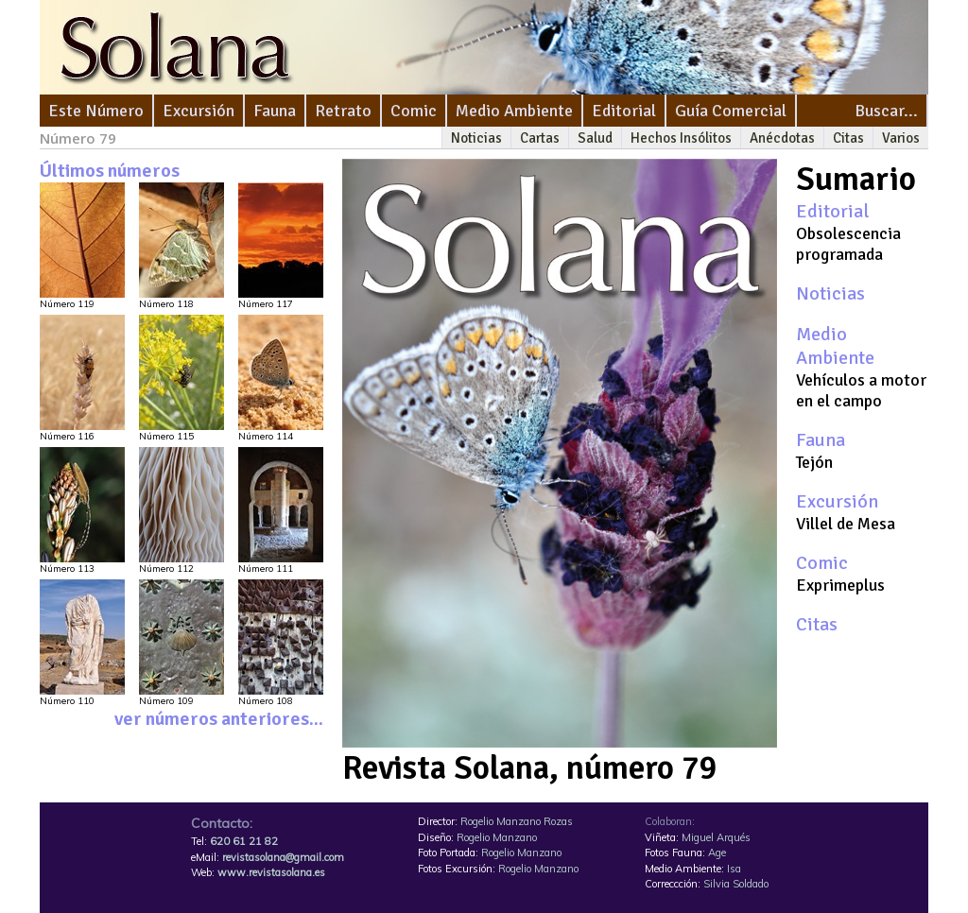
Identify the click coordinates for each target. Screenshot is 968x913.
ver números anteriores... (218, 719)
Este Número (96, 110)
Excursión (198, 110)
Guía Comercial (730, 110)
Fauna (274, 110)
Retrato (343, 110)
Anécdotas (782, 137)
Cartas (540, 137)
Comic (413, 110)
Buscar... (886, 110)
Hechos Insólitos (681, 137)
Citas (848, 137)
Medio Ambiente (514, 110)
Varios (901, 137)
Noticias (476, 137)
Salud (595, 137)
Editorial (624, 110)
